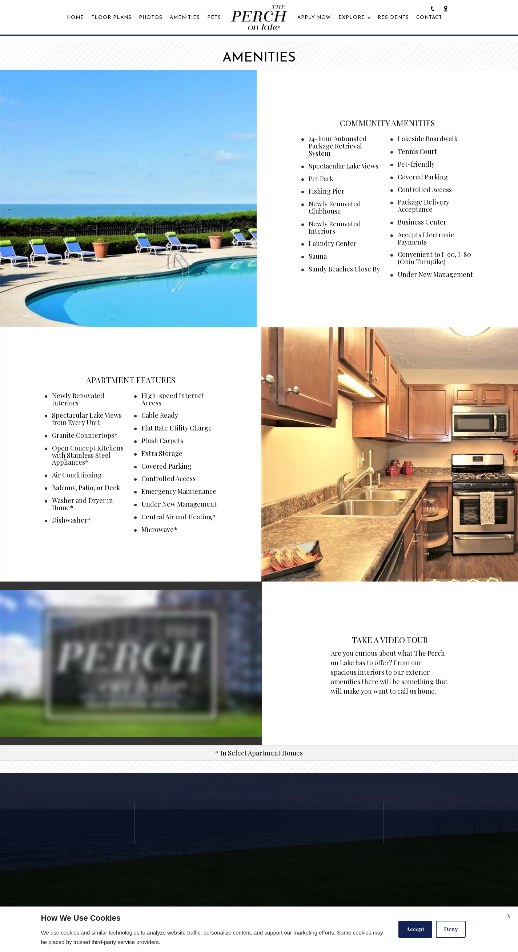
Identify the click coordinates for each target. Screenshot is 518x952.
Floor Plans (111, 17)
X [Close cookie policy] (509, 916)
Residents (393, 17)
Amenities (185, 17)
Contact (429, 17)
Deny (451, 929)
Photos (150, 17)
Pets (214, 17)
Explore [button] (354, 17)
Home (75, 17)
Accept (415, 929)
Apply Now (314, 17)
